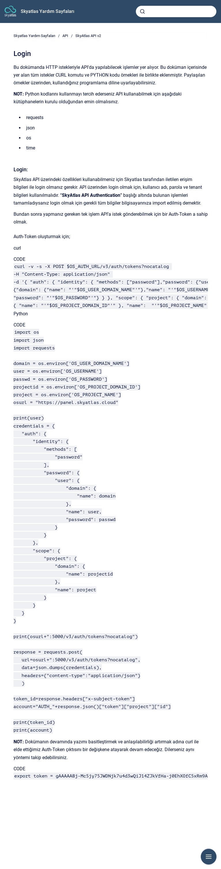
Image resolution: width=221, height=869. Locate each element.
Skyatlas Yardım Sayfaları (47, 11)
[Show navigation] (208, 856)
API (65, 36)
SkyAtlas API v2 (88, 36)
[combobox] (176, 11)
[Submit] (142, 11)
